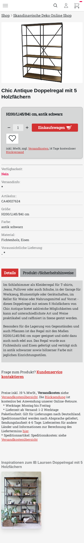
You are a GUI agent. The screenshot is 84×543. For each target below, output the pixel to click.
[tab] (9, 273)
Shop (5, 15)
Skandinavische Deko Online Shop (42, 15)
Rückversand (15, 152)
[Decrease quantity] (9, 127)
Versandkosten (38, 148)
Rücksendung (55, 397)
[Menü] (5, 6)
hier (25, 431)
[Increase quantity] (27, 127)
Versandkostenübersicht (19, 397)
